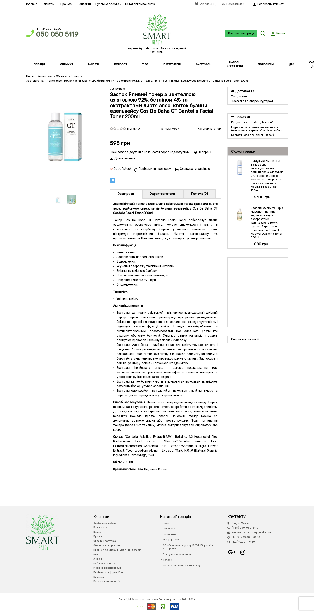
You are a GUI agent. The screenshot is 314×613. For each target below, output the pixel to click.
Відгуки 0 (133, 128)
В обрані (205, 152)
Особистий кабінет (105, 523)
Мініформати (171, 539)
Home (30, 76)
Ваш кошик (100, 527)
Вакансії (98, 576)
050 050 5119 (57, 34)
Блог (96, 554)
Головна (31, 4)
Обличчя (62, 76)
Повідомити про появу (155, 169)
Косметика (45, 76)
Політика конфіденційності (110, 572)
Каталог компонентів (140, 4)
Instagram (242, 552)
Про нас (66, 4)
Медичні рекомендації (107, 567)
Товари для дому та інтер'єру (182, 565)
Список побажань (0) (246, 339)
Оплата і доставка (105, 540)
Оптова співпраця (241, 33)
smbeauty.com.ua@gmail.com (251, 532)
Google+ (231, 552)
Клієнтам (49, 4)
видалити (169, 528)
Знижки (98, 558)
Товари (167, 559)
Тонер (75, 76)
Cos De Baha (118, 88)
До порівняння (124, 158)
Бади (166, 523)
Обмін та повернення (106, 545)
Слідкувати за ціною (195, 169)
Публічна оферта (108, 4)
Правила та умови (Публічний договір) (117, 549)
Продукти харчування (177, 554)
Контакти (84, 4)
